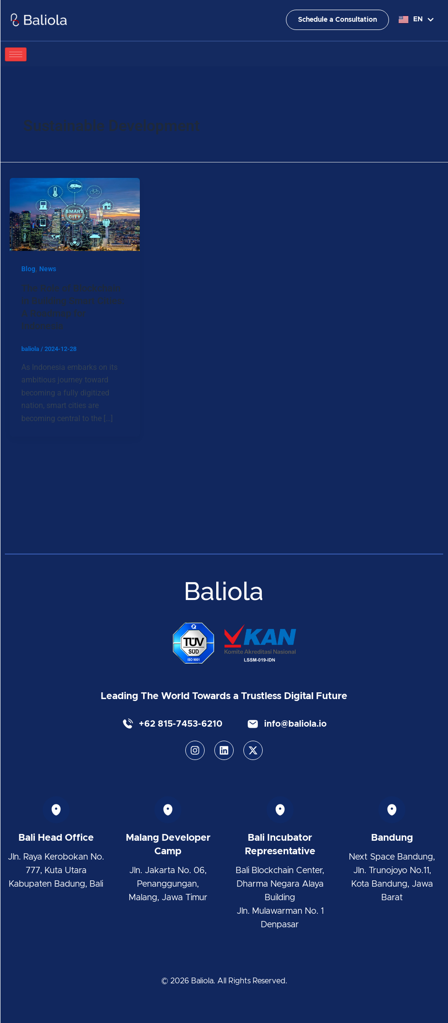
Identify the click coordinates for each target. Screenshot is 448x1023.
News (47, 269)
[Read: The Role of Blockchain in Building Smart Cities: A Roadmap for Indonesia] (75, 214)
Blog (28, 269)
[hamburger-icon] (16, 54)
